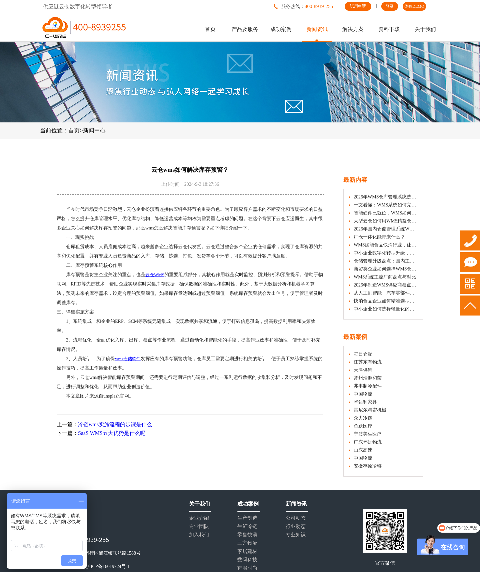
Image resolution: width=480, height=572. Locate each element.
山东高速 (363, 450)
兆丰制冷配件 (368, 386)
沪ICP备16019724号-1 (108, 566)
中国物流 (363, 394)
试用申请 (358, 6)
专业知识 (296, 534)
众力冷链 (363, 418)
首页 (210, 29)
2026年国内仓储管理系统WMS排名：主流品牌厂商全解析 (386, 228)
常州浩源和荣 (368, 378)
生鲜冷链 (247, 526)
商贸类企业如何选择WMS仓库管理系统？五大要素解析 (386, 268)
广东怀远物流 (368, 442)
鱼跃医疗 (363, 426)
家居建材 (247, 551)
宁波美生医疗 (368, 434)
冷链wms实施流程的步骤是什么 (115, 424)
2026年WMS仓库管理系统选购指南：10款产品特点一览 (386, 196)
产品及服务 (245, 29)
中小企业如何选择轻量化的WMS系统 (386, 309)
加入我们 (199, 534)
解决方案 (353, 29)
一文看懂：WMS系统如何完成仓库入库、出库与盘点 (386, 204)
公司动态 (296, 518)
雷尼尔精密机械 (370, 410)
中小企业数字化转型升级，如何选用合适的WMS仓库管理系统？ (386, 252)
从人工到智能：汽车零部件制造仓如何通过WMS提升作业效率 (386, 293)
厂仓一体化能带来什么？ (379, 236)
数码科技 (247, 559)
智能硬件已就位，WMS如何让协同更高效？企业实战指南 (386, 212)
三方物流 (247, 543)
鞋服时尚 (247, 568)
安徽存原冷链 (368, 466)
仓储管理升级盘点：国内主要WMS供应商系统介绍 (386, 260)
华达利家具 (365, 402)
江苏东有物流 (368, 362)
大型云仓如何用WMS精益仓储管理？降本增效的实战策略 (386, 220)
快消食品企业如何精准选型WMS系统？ (386, 301)
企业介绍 (199, 518)
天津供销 (363, 370)
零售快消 (247, 534)
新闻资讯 (317, 29)
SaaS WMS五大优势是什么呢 (111, 433)
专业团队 (199, 526)
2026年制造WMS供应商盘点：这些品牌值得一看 (386, 285)
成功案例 (281, 29)
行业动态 (296, 526)
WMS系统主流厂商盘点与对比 (385, 276)
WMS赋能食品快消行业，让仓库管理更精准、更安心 (386, 244)
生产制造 (247, 518)
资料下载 (389, 29)
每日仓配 (363, 354)
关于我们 (425, 29)
